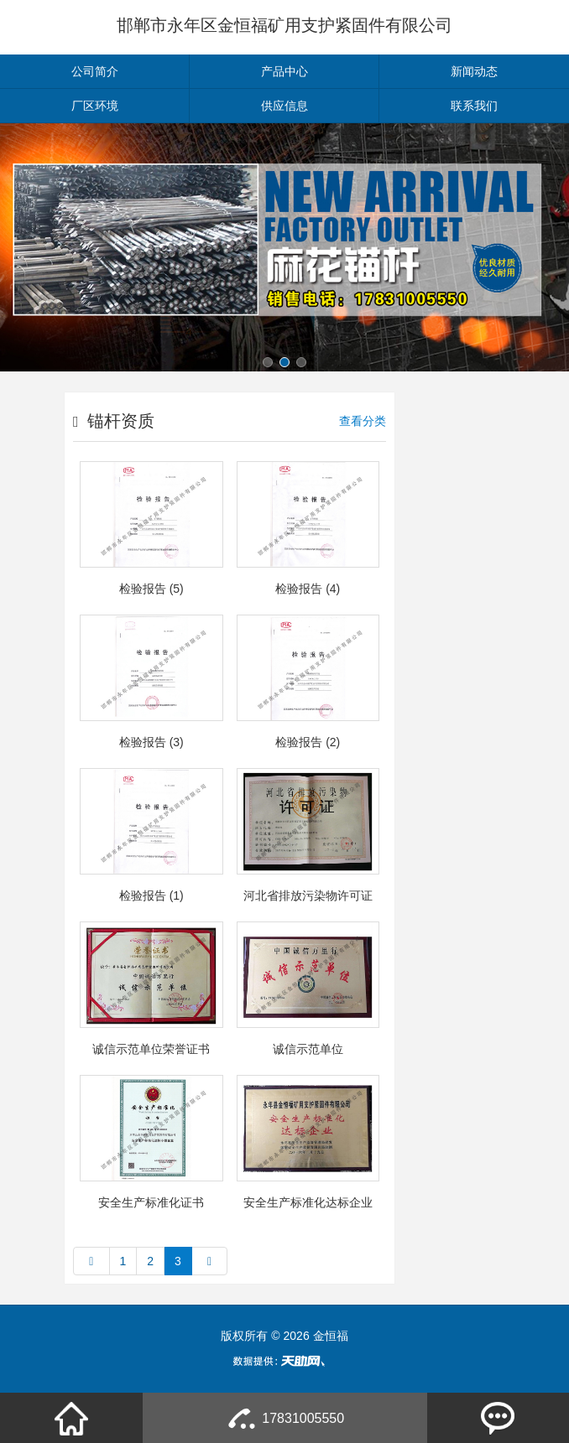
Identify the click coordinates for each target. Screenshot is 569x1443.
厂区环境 (94, 105)
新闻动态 (474, 71)
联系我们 (474, 105)
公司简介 (94, 71)
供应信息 (284, 105)
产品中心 (284, 71)
